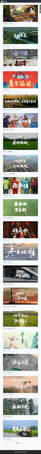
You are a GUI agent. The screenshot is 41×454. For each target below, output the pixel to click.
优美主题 (26, 451)
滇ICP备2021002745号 (23, 452)
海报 (10, 69)
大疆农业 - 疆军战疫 (7, 372)
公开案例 (4, 47)
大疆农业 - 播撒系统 (7, 416)
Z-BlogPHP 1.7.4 (19, 451)
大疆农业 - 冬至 (6, 350)
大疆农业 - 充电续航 (7, 438)
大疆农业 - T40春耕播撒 (7, 151)
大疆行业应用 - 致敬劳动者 (8, 129)
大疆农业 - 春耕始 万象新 (8, 217)
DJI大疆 (13, 47)
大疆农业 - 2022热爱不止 (8, 284)
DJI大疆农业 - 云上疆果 (7, 23)
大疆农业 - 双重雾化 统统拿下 (8, 328)
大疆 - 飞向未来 (6, 45)
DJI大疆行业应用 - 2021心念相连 (9, 306)
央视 (18, 219)
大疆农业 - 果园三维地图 (7, 394)
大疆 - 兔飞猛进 (6, 89)
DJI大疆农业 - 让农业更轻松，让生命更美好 (11, 109)
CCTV (15, 219)
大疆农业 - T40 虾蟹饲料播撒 (8, 173)
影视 (10, 47)
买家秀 (8, 47)
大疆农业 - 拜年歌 (6, 239)
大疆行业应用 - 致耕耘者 (7, 195)
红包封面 (14, 91)
